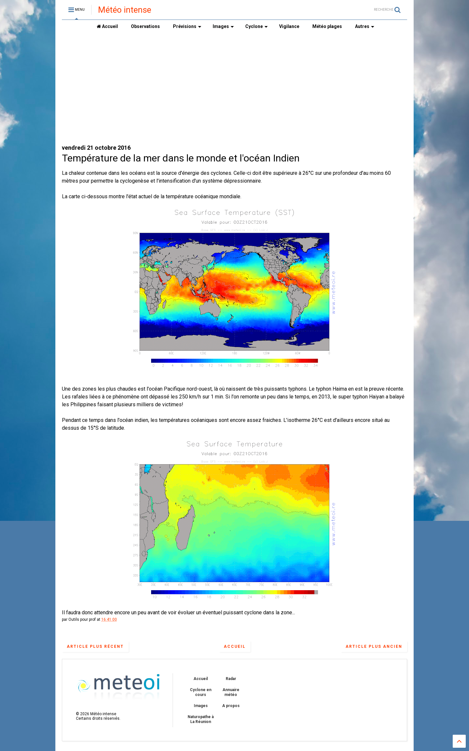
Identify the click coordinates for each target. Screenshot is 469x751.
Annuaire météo (230, 692)
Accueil (107, 26)
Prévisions (187, 26)
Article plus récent (95, 646)
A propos (231, 705)
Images (223, 26)
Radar (231, 678)
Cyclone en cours (200, 692)
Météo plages (327, 26)
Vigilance (289, 26)
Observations (145, 26)
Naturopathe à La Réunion (201, 719)
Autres (364, 26)
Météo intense (124, 10)
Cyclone (256, 26)
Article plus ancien (374, 646)
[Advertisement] (234, 88)
